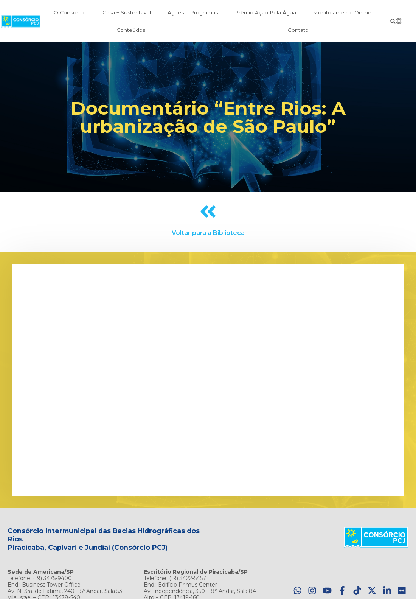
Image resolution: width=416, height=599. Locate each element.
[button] (393, 21)
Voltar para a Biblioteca (208, 232)
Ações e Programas (193, 12)
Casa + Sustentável (126, 12)
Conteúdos (130, 30)
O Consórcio (70, 12)
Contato (298, 30)
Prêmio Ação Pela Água (265, 12)
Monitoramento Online (342, 12)
